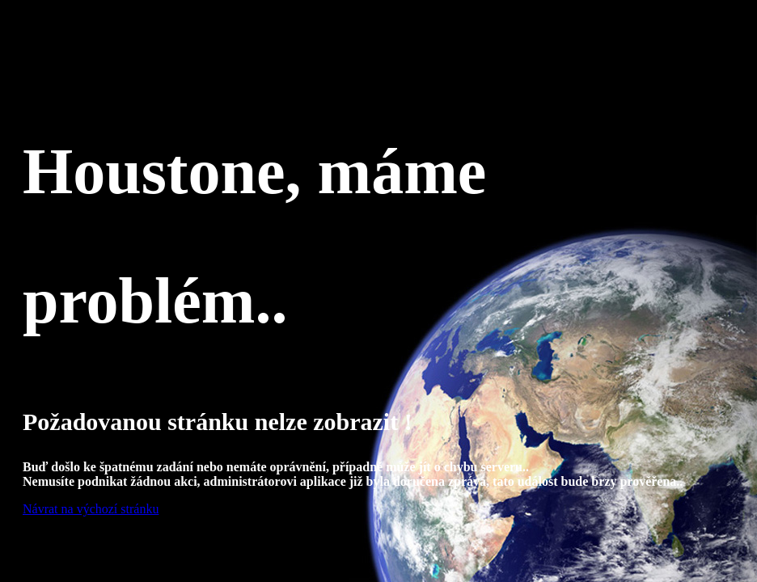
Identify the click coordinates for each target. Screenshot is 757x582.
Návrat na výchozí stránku (91, 509)
